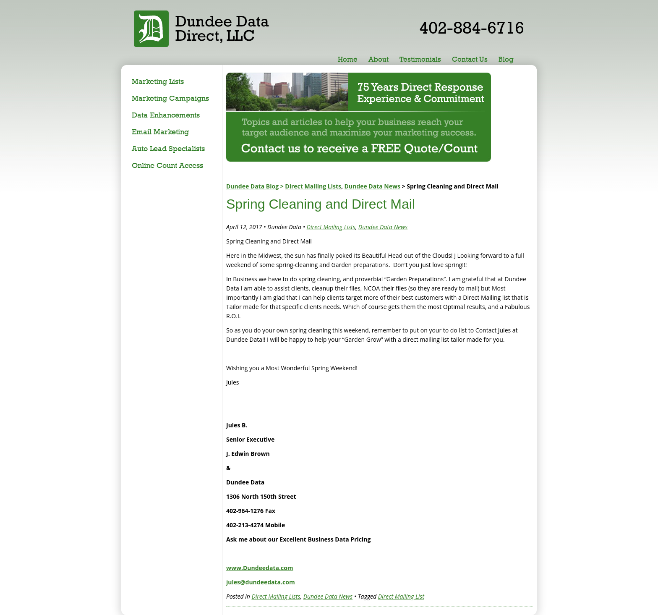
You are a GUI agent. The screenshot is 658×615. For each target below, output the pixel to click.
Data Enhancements (166, 114)
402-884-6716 (471, 27)
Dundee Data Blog (252, 186)
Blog (506, 59)
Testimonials (420, 59)
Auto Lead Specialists (168, 148)
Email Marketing (160, 131)
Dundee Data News (372, 186)
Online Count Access (167, 165)
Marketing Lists (158, 81)
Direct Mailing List (401, 596)
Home (348, 59)
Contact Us (470, 59)
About (378, 59)
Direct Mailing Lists (313, 186)
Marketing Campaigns (170, 98)
